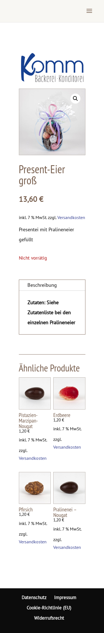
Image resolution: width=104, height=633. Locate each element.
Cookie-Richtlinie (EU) (49, 608)
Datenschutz (34, 597)
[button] (75, 99)
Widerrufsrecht (49, 618)
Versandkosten (71, 217)
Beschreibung (42, 285)
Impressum (65, 597)
